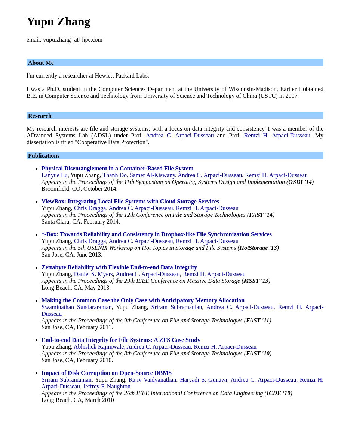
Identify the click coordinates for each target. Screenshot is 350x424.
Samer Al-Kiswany (152, 175)
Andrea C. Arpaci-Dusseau (180, 135)
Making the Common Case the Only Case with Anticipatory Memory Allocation (143, 300)
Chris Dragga (90, 208)
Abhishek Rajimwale (99, 346)
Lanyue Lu (55, 175)
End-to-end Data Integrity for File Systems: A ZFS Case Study (121, 340)
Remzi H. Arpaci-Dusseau (277, 135)
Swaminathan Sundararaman (77, 307)
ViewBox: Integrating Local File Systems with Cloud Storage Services (130, 201)
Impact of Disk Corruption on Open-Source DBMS (107, 373)
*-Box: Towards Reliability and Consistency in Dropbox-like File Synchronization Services (157, 234)
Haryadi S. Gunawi (203, 379)
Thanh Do (115, 175)
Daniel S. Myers (93, 274)
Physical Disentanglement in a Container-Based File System (118, 168)
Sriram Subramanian (176, 307)
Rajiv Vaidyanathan (152, 379)
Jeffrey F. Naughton (107, 386)
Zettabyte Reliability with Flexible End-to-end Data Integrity (119, 267)
